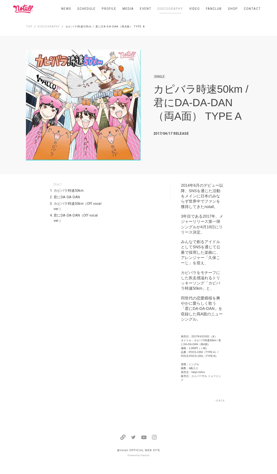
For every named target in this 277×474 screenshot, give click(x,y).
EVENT (145, 8)
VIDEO (194, 8)
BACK (220, 400)
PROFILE (109, 8)
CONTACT (252, 8)
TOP (29, 26)
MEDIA (128, 8)
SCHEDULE (86, 8)
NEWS (66, 8)
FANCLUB (214, 8)
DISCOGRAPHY (170, 8)
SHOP (233, 8)
